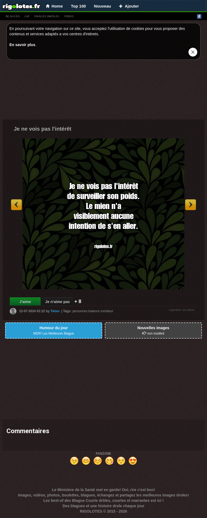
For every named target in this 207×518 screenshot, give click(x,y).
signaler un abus (182, 309)
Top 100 (78, 6)
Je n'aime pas (57, 302)
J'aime (25, 302)
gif (27, 16)
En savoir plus (22, 45)
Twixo (54, 311)
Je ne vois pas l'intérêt (42, 129)
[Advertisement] (103, 91)
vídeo (69, 16)
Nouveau (102, 6)
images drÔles (46, 16)
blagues (13, 16)
